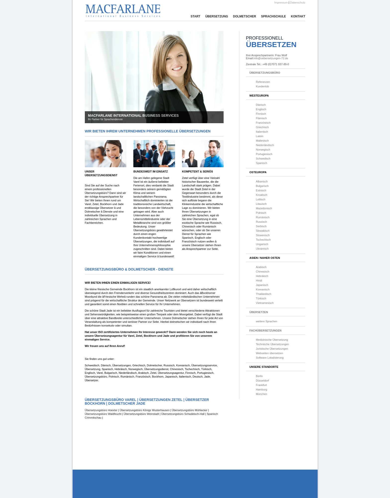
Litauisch (261, 203)
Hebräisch (262, 276)
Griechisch (262, 127)
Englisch (261, 109)
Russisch (261, 221)
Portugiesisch (264, 154)
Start (195, 16)
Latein (259, 136)
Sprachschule (273, 16)
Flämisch (261, 118)
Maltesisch (262, 140)
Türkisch (261, 298)
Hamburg (261, 389)
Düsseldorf (262, 380)
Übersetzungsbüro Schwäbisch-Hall (182, 413)
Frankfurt (261, 385)
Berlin (259, 376)
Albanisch (262, 181)
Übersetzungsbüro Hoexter (101, 410)
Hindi (259, 280)
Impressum (281, 2)
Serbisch (261, 226)
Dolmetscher (244, 16)
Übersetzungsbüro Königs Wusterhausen (144, 410)
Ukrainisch (262, 248)
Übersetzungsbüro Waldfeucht (103, 413)
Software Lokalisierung (270, 357)
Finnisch (261, 113)
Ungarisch (262, 244)
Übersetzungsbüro (264, 72)
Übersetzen (258, 312)
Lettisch (260, 199)
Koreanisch (263, 289)
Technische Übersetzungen (272, 344)
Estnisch (261, 190)
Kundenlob (262, 86)
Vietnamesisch (265, 302)
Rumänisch (263, 217)
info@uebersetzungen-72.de (270, 58)
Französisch (263, 122)
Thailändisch (263, 293)
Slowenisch (263, 235)
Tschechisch (263, 239)
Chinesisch (262, 271)
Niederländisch (265, 145)
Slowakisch (263, 230)
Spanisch (261, 163)
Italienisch (262, 131)
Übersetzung (216, 16)
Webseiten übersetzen (269, 353)
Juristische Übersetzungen (272, 348)
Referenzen (263, 81)
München (261, 393)
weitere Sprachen (266, 321)
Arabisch (261, 267)
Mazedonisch (264, 208)
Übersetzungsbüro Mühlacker (190, 410)
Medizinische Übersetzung (272, 339)
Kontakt (298, 16)
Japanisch (262, 284)
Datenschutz (297, 2)
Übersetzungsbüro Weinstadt (141, 413)
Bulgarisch (262, 185)
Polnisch (261, 212)
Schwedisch (263, 158)
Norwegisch (263, 149)
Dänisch (261, 104)
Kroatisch (261, 194)
